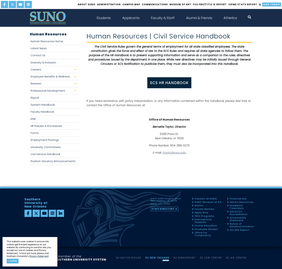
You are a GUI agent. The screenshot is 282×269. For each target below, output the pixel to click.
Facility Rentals (204, 209)
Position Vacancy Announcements (53, 161)
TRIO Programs (204, 216)
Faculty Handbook (42, 112)
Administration (109, 4)
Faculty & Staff (163, 18)
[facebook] (4, 4)
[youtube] (20, 4)
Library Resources (242, 202)
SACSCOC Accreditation (239, 213)
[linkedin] (60, 213)
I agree (12, 260)
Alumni (199, 205)
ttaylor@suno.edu (174, 153)
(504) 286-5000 (160, 204)
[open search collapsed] (249, 17)
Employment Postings (45, 140)
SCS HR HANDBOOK (169, 82)
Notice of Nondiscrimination (242, 225)
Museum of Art (180, 4)
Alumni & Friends (199, 18)
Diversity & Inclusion (43, 62)
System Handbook (43, 105)
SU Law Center (211, 257)
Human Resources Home (47, 41)
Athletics (230, 18)
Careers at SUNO (206, 198)
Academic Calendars (237, 207)
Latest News (39, 48)
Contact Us (38, 55)
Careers (54, 70)
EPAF (33, 119)
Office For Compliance (203, 234)
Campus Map (131, 4)
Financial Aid (238, 198)
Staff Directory (163, 209)
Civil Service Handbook (45, 154)
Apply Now (201, 212)
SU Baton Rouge (128, 257)
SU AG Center (236, 257)
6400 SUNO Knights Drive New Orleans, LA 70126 (166, 199)
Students (104, 18)
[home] (48, 18)
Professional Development (54, 92)
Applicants (131, 18)
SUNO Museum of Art (208, 202)
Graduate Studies (206, 229)
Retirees (54, 84)
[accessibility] (260, 4)
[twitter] (12, 4)
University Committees (46, 147)
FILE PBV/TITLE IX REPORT (210, 4)
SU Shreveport (184, 257)
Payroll (35, 98)
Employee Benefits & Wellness (54, 77)
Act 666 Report (239, 230)
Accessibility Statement (238, 219)
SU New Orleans (157, 257)
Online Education (206, 225)
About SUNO (86, 4)
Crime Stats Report (242, 4)
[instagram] (28, 4)
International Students (203, 221)
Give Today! (271, 4)
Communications (155, 4)
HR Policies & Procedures (46, 126)
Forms (35, 133)
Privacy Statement (39, 256)
